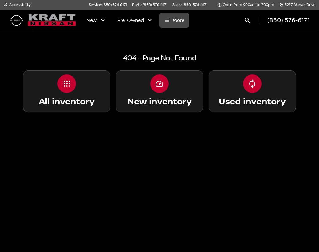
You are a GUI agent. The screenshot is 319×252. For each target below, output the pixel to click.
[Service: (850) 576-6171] (108, 5)
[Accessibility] (17, 5)
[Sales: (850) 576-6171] (190, 5)
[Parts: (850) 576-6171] (150, 5)
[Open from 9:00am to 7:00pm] (245, 5)
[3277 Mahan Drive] (297, 5)
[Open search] (247, 20)
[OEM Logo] (16, 20)
